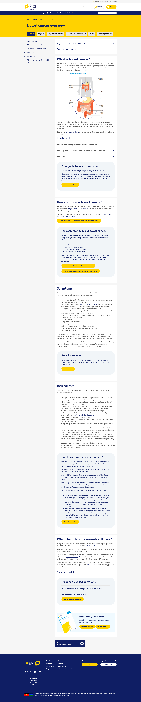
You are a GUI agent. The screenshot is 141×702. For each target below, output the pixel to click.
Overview (31, 34)
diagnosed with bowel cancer (78, 209)
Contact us (61, 663)
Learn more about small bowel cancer (77, 266)
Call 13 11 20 (90, 565)
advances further (72, 132)
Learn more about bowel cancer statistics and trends (78, 221)
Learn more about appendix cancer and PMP (79, 271)
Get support (42, 13)
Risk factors (31, 56)
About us (96, 1)
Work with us (62, 666)
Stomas (92, 34)
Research (49, 663)
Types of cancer (44, 19)
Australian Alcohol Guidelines (84, 415)
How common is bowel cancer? (37, 49)
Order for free (102, 627)
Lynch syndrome (71, 495)
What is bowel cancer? (34, 45)
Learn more (68, 369)
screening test (90, 546)
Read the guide (69, 185)
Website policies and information (68, 669)
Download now (87, 626)
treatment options (72, 557)
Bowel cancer (53, 19)
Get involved (50, 666)
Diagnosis (41, 34)
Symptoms (30, 52)
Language (113, 1)
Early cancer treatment (55, 34)
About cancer (34, 19)
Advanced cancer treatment (76, 34)
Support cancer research (108, 661)
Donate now (108, 664)
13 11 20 (100, 7)
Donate (112, 7)
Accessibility (104, 1)
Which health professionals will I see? (38, 61)
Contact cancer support (72, 599)
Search (115, 13)
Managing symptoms (105, 34)
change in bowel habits (88, 304)
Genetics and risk (70, 522)
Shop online (49, 669)
